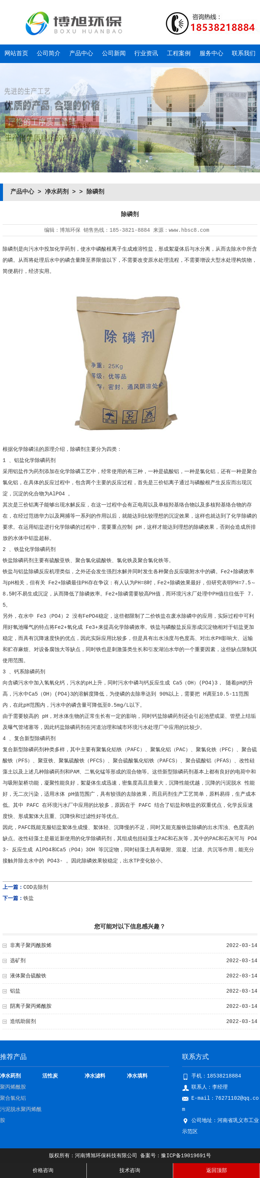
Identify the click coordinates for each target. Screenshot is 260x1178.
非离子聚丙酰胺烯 (31, 945)
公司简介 (48, 53)
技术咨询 (129, 1171)
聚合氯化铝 (13, 1098)
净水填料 (137, 1076)
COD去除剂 (35, 887)
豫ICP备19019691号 (186, 1156)
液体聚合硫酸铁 (28, 976)
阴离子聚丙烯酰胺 (31, 1006)
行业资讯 (146, 53)
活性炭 (50, 1076)
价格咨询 (43, 1171)
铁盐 (28, 898)
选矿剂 (18, 961)
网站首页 (16, 53)
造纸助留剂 (23, 1021)
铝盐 (15, 991)
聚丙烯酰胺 (13, 1087)
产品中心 (81, 53)
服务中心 (211, 53)
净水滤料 (95, 1076)
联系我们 (244, 53)
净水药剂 (57, 192)
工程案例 (179, 53)
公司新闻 (114, 53)
